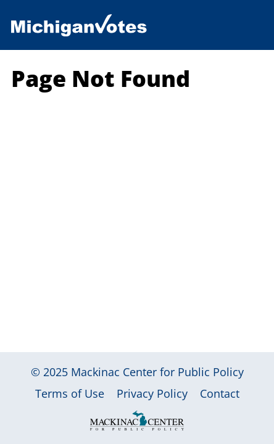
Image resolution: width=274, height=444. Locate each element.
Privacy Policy (152, 393)
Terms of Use (69, 393)
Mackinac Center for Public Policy (157, 371)
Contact (219, 393)
